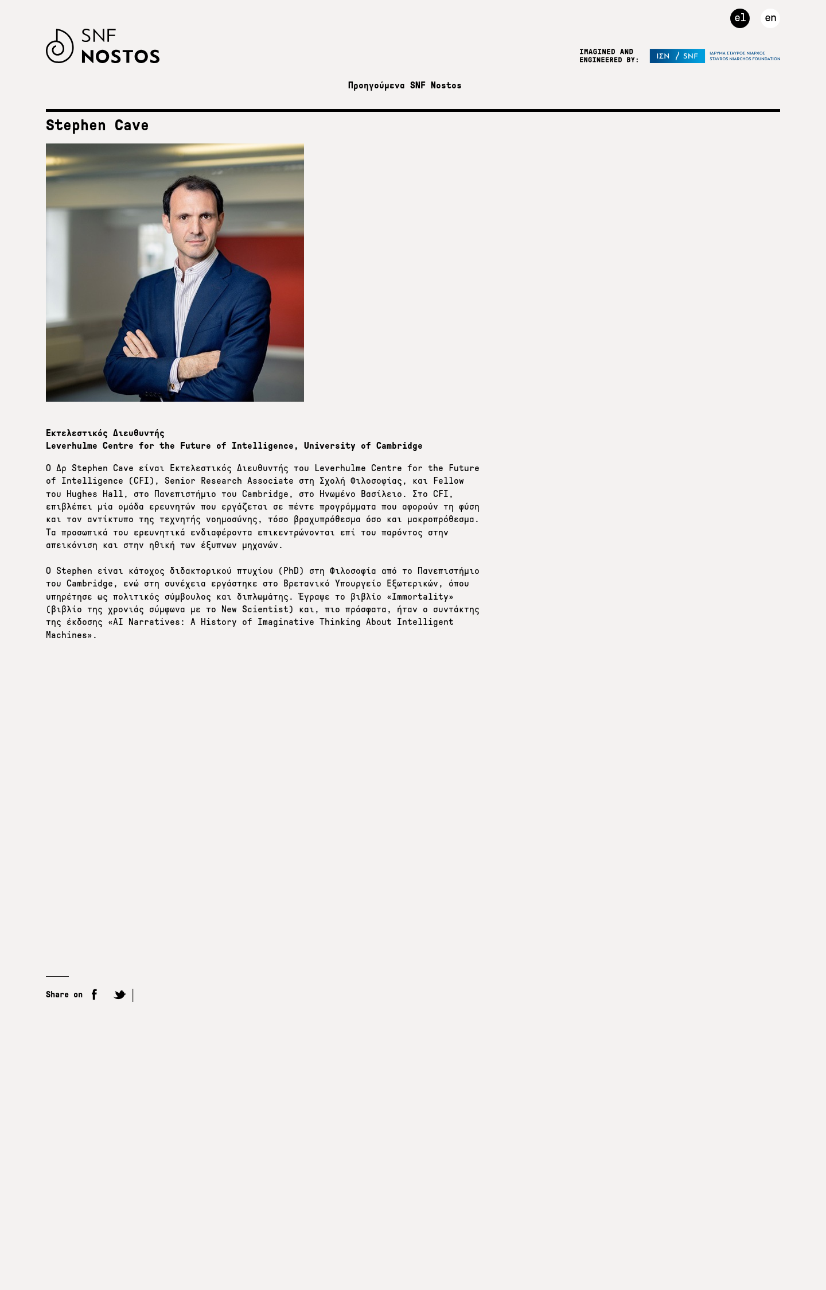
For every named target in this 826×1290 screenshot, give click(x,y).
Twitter (119, 995)
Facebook (95, 995)
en (770, 17)
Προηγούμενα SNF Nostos (405, 85)
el (740, 17)
